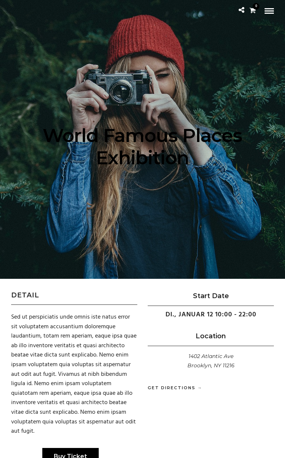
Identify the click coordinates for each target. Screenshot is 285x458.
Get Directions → (175, 387)
